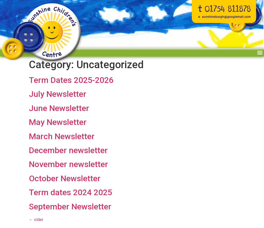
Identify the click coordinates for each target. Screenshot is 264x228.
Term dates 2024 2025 (70, 192)
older (36, 219)
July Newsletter (57, 94)
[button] (259, 52)
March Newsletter (62, 136)
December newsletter (68, 150)
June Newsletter (59, 108)
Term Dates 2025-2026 (71, 80)
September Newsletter (70, 206)
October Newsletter (65, 178)
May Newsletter (58, 122)
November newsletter (68, 164)
